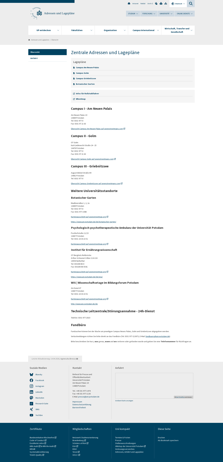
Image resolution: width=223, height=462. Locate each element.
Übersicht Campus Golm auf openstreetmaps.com (92, 159)
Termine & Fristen (123, 437)
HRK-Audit (34, 446)
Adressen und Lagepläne (59, 13)
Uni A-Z (150, 3)
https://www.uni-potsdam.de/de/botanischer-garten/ (93, 221)
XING (37, 409)
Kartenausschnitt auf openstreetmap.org (88, 216)
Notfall (143, 3)
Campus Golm (82, 73)
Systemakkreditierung (39, 452)
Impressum (77, 401)
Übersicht (54, 40)
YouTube (39, 415)
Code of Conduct (37, 440)
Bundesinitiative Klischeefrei (42, 437)
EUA (74, 446)
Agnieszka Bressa (68, 358)
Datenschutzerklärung (82, 404)
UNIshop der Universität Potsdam (129, 446)
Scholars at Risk (79, 443)
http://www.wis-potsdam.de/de (84, 304)
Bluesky (39, 374)
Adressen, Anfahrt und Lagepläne (129, 452)
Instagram (40, 386)
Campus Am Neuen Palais (87, 67)
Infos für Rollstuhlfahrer (87, 93)
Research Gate (42, 403)
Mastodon (40, 398)
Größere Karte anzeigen (124, 401)
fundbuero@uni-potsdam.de (157, 336)
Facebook (40, 380)
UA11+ (75, 455)
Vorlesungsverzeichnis (125, 449)
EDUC (75, 449)
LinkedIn (39, 392)
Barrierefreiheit (79, 407)
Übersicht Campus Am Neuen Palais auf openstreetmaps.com (97, 128)
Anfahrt (34, 58)
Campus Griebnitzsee (86, 78)
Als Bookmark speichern (168, 440)
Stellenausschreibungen (125, 443)
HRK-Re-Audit (48, 446)
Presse (118, 440)
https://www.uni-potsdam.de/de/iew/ (87, 277)
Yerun (75, 452)
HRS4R (32, 449)
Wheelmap (81, 99)
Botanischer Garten (85, 84)
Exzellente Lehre (37, 443)
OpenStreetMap (180, 397)
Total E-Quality (36, 455)
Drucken (161, 437)
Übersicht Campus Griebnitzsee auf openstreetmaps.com (95, 183)
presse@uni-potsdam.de (88, 396)
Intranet (135, 3)
